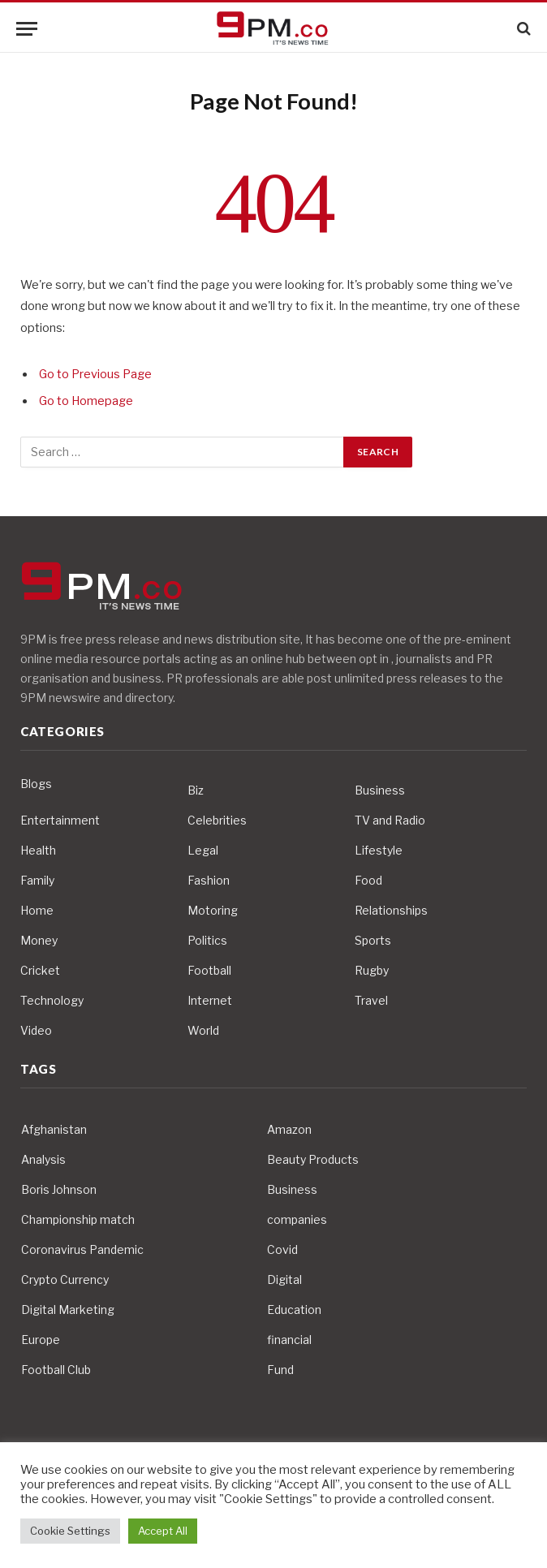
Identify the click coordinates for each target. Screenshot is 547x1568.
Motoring (212, 910)
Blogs (36, 783)
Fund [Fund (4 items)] (280, 1369)
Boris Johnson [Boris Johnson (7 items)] (59, 1189)
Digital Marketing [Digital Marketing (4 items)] (67, 1309)
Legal (202, 850)
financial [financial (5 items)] (289, 1339)
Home (37, 910)
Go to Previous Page (95, 374)
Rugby (372, 970)
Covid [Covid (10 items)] (282, 1249)
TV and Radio (390, 820)
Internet (209, 1000)
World (203, 1030)
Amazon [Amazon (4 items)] (289, 1129)
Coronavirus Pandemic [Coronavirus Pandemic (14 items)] (82, 1249)
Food (368, 880)
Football (209, 970)
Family (37, 880)
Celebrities (217, 820)
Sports (373, 940)
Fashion (208, 880)
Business (380, 790)
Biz (195, 790)
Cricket (40, 970)
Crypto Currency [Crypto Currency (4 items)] (65, 1279)
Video (36, 1030)
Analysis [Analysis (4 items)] (43, 1159)
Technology (52, 1000)
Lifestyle (379, 850)
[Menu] (26, 29)
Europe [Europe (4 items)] (40, 1339)
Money (39, 940)
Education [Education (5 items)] (294, 1309)
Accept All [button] (162, 1530)
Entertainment (60, 820)
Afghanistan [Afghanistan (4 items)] (54, 1129)
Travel (371, 1000)
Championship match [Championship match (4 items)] (78, 1219)
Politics (207, 940)
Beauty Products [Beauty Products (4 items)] (313, 1159)
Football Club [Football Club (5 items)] (56, 1369)
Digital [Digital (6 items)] (284, 1279)
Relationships (391, 910)
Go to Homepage (86, 401)
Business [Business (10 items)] (292, 1189)
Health (38, 850)
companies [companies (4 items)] (297, 1219)
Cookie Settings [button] (70, 1530)
